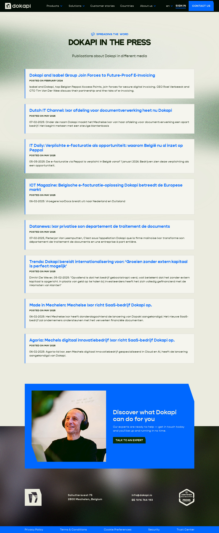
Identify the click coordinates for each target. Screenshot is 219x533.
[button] (54, 5)
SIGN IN (181, 5)
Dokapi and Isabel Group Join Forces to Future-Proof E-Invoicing (92, 75)
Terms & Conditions (73, 529)
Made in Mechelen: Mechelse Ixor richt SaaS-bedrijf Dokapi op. (90, 305)
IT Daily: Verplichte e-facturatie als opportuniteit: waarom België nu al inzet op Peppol (106, 147)
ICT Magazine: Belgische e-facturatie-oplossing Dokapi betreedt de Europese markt (106, 187)
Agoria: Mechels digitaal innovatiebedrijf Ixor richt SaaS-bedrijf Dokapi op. (102, 340)
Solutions (75, 6)
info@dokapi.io (142, 495)
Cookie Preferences (117, 529)
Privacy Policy (34, 529)
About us (146, 6)
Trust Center (185, 529)
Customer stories (102, 6)
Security (154, 529)
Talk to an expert (129, 440)
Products (53, 6)
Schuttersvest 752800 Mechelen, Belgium (85, 497)
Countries (127, 6)
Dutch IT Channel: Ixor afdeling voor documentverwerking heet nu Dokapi (100, 110)
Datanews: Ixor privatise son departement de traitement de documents (99, 226)
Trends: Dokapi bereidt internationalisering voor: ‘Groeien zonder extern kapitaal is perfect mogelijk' (108, 264)
